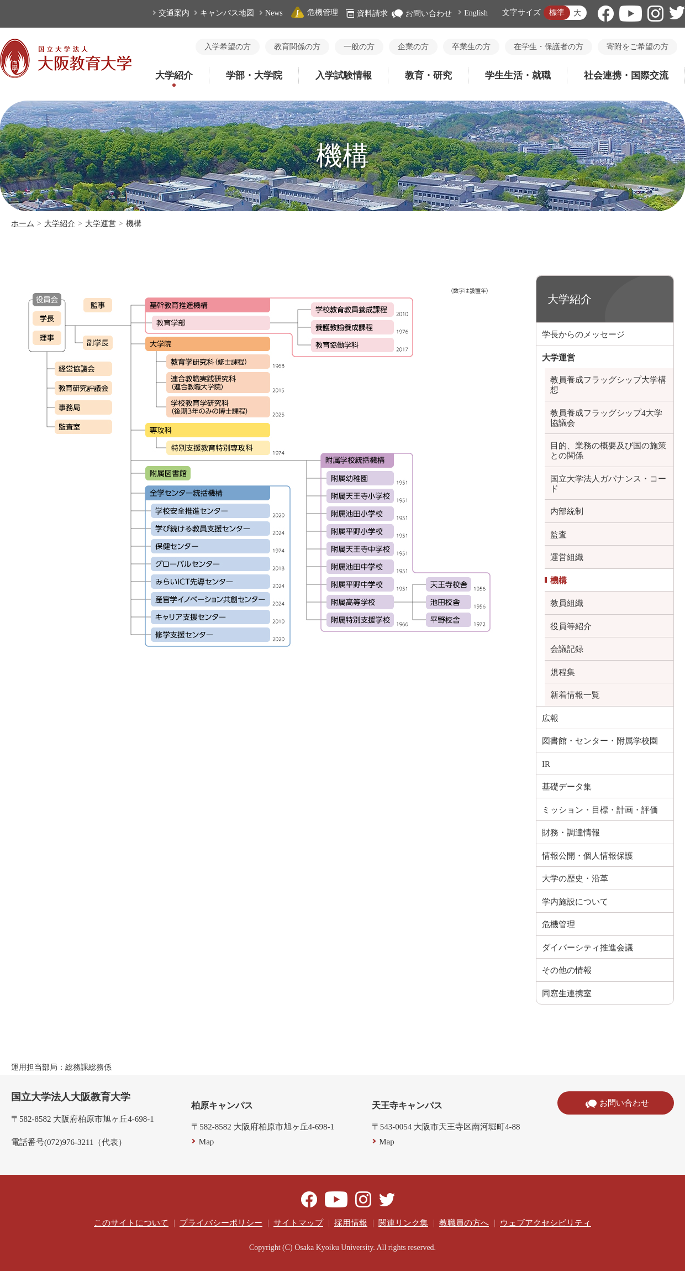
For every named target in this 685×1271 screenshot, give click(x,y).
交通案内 (174, 13)
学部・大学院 (254, 75)
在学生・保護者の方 (548, 47)
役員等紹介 (571, 626)
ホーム (22, 223)
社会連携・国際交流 (626, 75)
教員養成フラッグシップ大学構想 (608, 384)
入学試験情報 (343, 75)
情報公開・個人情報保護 (587, 855)
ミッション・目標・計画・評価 (600, 810)
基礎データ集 (567, 786)
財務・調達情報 (571, 832)
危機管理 (314, 12)
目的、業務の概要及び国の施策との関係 (608, 450)
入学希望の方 (227, 47)
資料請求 (367, 13)
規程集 (562, 672)
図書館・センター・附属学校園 (600, 740)
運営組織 (566, 557)
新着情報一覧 (575, 695)
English (476, 13)
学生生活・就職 (518, 75)
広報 (550, 718)
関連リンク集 (403, 1222)
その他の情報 (567, 970)
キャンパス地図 (227, 13)
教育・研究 (428, 75)
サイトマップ (298, 1222)
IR (546, 764)
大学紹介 (174, 75)
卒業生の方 (471, 47)
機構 (558, 580)
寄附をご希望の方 (637, 47)
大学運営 (100, 223)
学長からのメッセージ (583, 334)
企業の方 (413, 47)
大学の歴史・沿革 (575, 878)
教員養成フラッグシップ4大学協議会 (606, 418)
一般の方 (359, 47)
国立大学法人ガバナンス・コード (608, 483)
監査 (558, 534)
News (274, 13)
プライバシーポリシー (221, 1222)
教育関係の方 (297, 47)
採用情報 (350, 1222)
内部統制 (566, 511)
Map (206, 1141)
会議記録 (566, 649)
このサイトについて (131, 1222)
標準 (557, 12)
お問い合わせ (422, 13)
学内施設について (575, 901)
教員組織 (566, 603)
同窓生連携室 (567, 993)
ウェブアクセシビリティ (545, 1222)
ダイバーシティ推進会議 (587, 947)
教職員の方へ (464, 1222)
